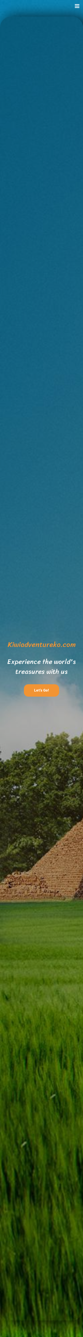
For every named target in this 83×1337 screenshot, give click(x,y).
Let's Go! (41, 690)
